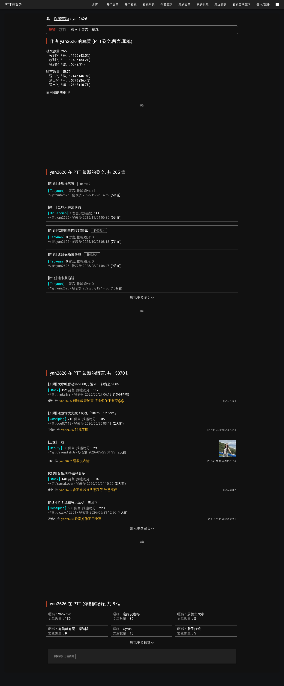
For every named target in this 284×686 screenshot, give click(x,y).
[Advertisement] (142, 134)
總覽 (52, 30)
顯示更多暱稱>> (142, 643)
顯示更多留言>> (142, 528)
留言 (84, 30)
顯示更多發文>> (142, 298)
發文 (74, 30)
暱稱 (95, 30)
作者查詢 (61, 18)
